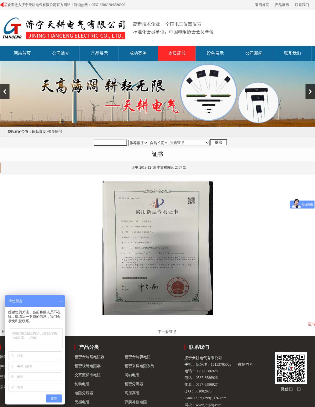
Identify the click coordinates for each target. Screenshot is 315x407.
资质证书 (176, 53)
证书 (172, 332)
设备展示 (215, 53)
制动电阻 (82, 384)
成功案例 (138, 53)
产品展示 (282, 5)
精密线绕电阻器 (87, 366)
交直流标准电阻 (87, 375)
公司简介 (60, 53)
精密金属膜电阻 (137, 357)
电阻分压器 (83, 393)
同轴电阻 (132, 375)
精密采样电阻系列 (139, 366)
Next (310, 91)
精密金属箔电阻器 (89, 357)
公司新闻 (254, 53)
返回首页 (262, 5)
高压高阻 (132, 393)
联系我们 (302, 5)
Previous (5, 91)
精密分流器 (133, 384)
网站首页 (22, 53)
